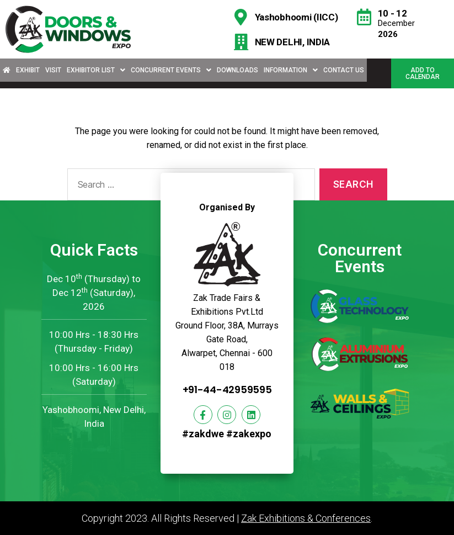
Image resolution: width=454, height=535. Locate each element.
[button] (422, 73)
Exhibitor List (96, 70)
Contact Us (343, 70)
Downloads (237, 70)
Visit (53, 70)
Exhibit (28, 70)
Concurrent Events (171, 70)
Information (291, 70)
